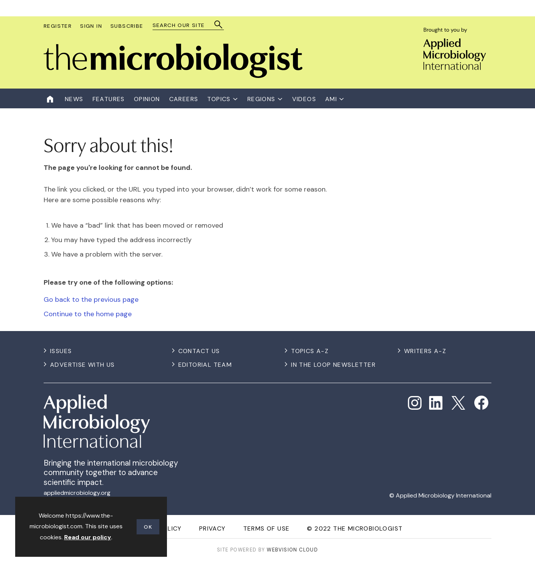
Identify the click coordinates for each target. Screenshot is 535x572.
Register (58, 26)
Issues (61, 351)
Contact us (199, 351)
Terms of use (266, 528)
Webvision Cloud (292, 550)
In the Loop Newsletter (333, 365)
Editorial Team (205, 365)
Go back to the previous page (91, 299)
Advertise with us (82, 365)
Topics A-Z (310, 351)
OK (148, 526)
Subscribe (126, 26)
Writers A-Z (425, 351)
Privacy (212, 528)
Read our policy (87, 537)
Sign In (91, 26)
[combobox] (185, 25)
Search (218, 25)
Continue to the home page (88, 313)
